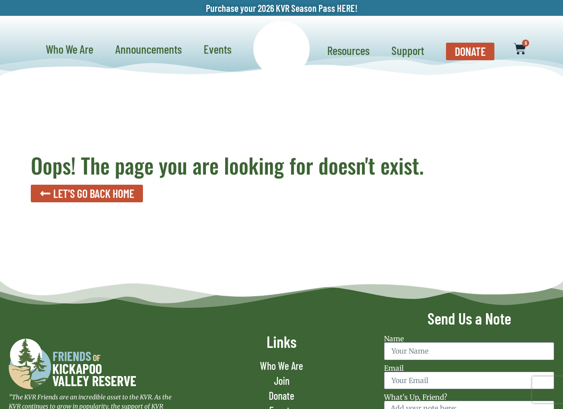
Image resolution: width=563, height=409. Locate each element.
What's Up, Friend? (415, 397)
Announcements (150, 49)
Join (281, 380)
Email (394, 368)
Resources (350, 50)
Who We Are (72, 49)
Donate (281, 395)
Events (220, 49)
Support (409, 50)
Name (394, 338)
